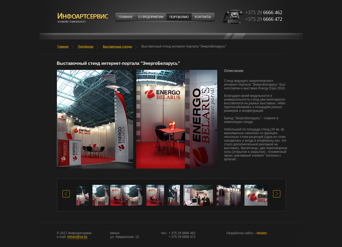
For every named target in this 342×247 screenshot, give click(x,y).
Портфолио (86, 46)
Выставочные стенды (117, 46)
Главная (63, 46)
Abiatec (247, 233)
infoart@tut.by (77, 237)
